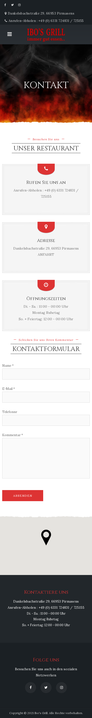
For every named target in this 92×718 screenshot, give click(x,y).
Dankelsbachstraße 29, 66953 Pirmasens (46, 248)
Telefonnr (9, 412)
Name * (8, 365)
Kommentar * (12, 435)
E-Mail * (8, 388)
